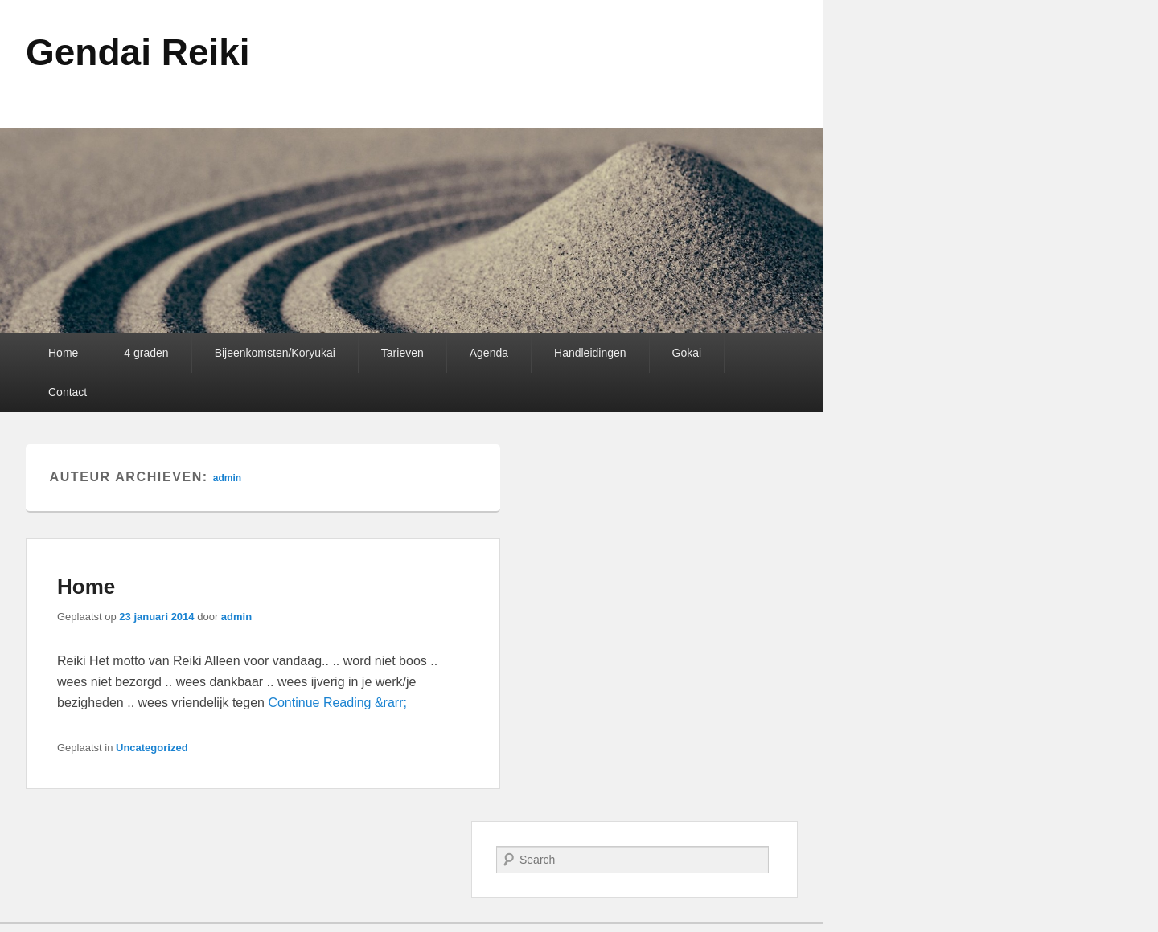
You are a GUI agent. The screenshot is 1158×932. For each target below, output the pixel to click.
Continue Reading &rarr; (337, 702)
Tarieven (402, 352)
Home (63, 352)
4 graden (146, 352)
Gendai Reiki (138, 52)
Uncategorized (152, 748)
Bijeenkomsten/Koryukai (275, 352)
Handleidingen (590, 352)
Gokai (687, 352)
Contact (67, 392)
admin (227, 478)
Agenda (489, 352)
